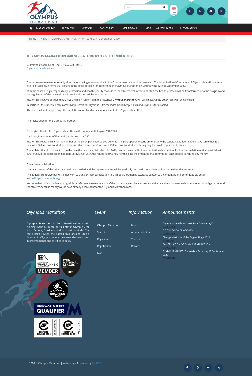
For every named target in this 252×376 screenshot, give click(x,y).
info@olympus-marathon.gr (45, 178)
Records (136, 246)
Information (189, 29)
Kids (148, 28)
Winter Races (164, 29)
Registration (104, 246)
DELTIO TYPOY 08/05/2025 (178, 230)
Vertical (87, 29)
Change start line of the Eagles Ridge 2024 (186, 237)
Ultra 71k (69, 29)
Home (30, 28)
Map (99, 253)
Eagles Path (108, 29)
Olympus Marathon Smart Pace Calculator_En (188, 223)
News (44, 38)
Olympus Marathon (108, 225)
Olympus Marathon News (41, 68)
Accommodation (140, 232)
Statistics (102, 232)
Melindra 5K (131, 29)
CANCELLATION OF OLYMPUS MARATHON (186, 244)
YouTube (136, 239)
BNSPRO (97, 363)
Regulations (104, 239)
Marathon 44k (46, 29)
